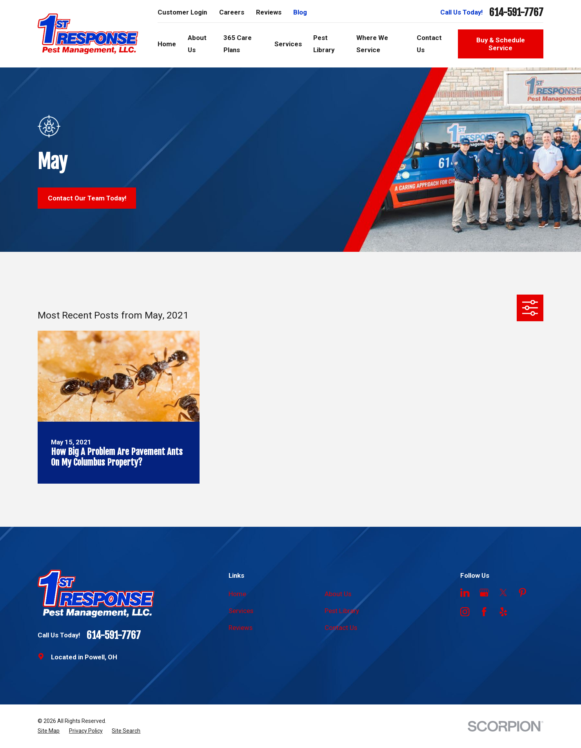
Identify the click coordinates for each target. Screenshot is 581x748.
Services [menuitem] (288, 44)
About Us (338, 594)
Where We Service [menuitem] (372, 43)
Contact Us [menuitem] (429, 43)
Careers (231, 12)
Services (241, 611)
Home (237, 594)
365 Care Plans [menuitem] (237, 43)
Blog (300, 12)
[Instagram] (465, 612)
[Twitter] (503, 592)
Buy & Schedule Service (500, 44)
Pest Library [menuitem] (323, 43)
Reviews (268, 12)
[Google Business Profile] (484, 592)
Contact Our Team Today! (87, 198)
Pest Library (342, 611)
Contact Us (341, 628)
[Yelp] (503, 612)
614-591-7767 (516, 12)
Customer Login (182, 12)
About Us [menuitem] (197, 43)
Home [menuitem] (167, 44)
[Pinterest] (522, 592)
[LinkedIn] (465, 592)
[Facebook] (484, 612)
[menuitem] (49, 731)
